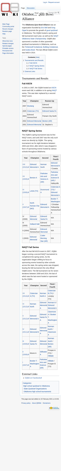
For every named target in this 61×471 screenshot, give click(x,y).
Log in (45, 2)
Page (23, 8)
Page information (8, 53)
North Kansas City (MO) (34, 206)
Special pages (7, 46)
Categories (27, 383)
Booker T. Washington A (34, 363)
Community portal (8, 26)
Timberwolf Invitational (33, 47)
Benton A (33, 178)
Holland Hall (34, 224)
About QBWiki (36, 403)
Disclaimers (46, 403)
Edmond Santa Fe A (43, 317)
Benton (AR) (47, 121)
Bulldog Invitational (50, 47)
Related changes (8, 43)
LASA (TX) (34, 191)
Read (35, 13)
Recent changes (7, 29)
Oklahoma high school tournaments (37, 392)
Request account (54, 2)
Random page (7, 31)
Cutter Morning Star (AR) (44, 238)
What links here (7, 41)
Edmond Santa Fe (49, 111)
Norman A (51, 303)
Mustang (30, 106)
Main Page (5, 24)
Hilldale (51, 356)
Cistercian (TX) (33, 111)
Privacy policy (25, 403)
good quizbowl (52, 30)
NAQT (54, 90)
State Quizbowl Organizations (35, 389)
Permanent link (7, 51)
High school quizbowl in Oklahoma (36, 386)
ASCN (53, 88)
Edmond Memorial (34, 121)
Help (3, 34)
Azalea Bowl (30, 50)
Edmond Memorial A (43, 305)
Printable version (7, 48)
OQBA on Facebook (32, 378)
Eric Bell (44, 28)
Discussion (31, 8)
